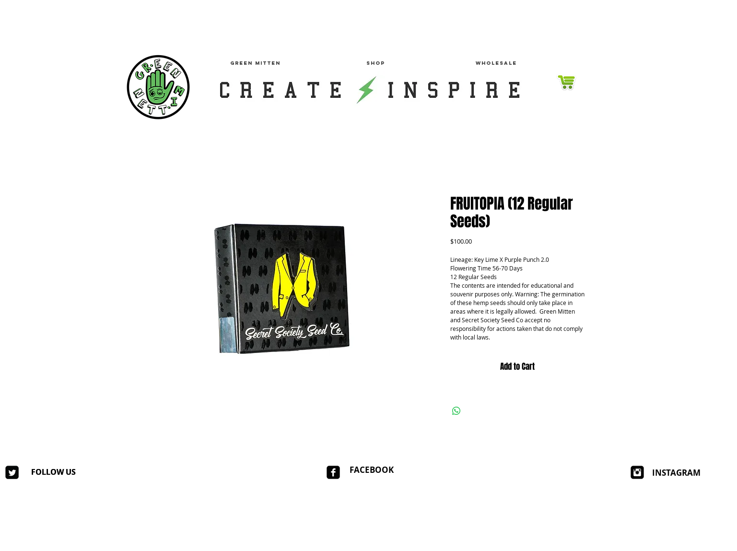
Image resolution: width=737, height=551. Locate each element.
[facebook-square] (333, 472)
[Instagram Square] (637, 472)
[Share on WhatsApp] (456, 411)
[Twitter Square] (12, 472)
